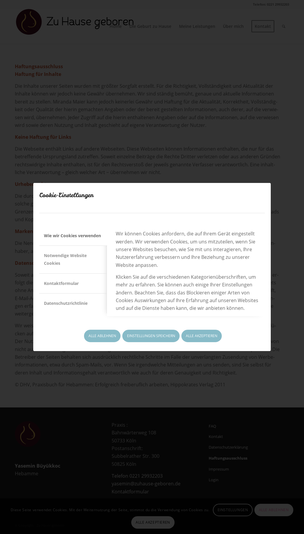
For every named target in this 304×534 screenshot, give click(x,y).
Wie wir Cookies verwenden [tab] (72, 235)
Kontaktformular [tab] (61, 283)
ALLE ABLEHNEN (102, 335)
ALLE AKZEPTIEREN (201, 335)
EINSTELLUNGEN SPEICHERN (151, 335)
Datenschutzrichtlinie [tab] (66, 303)
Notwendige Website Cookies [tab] (65, 259)
